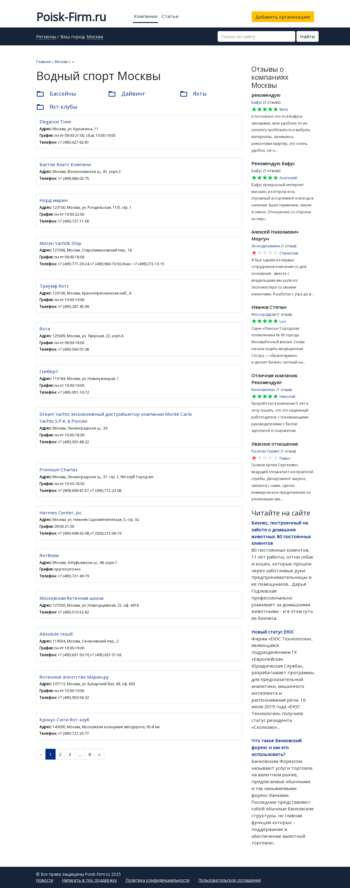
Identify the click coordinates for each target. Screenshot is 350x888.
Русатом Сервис (265, 451)
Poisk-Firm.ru (71, 16)
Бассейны (56, 94)
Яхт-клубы (57, 107)
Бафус (256, 102)
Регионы (46, 36)
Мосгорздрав (263, 314)
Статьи (170, 16)
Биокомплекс (263, 389)
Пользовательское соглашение (229, 880)
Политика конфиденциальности (157, 880)
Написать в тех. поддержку (89, 880)
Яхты (193, 94)
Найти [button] (307, 36)
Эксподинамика (265, 246)
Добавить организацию (282, 17)
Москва (95, 36)
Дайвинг (126, 94)
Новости (44, 880)
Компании (145, 16)
